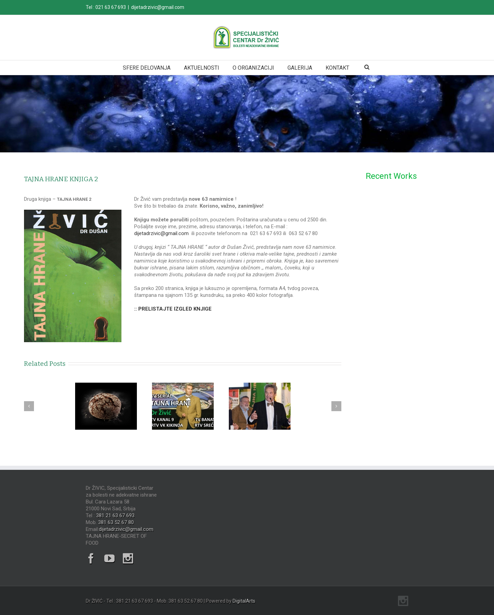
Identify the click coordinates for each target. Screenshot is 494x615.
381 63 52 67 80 (116, 522)
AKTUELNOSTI (201, 68)
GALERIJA (299, 68)
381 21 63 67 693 (115, 515)
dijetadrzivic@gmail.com (157, 7)
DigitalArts (244, 601)
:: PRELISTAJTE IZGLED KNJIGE (173, 309)
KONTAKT (337, 68)
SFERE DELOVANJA (146, 68)
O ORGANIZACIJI (253, 68)
